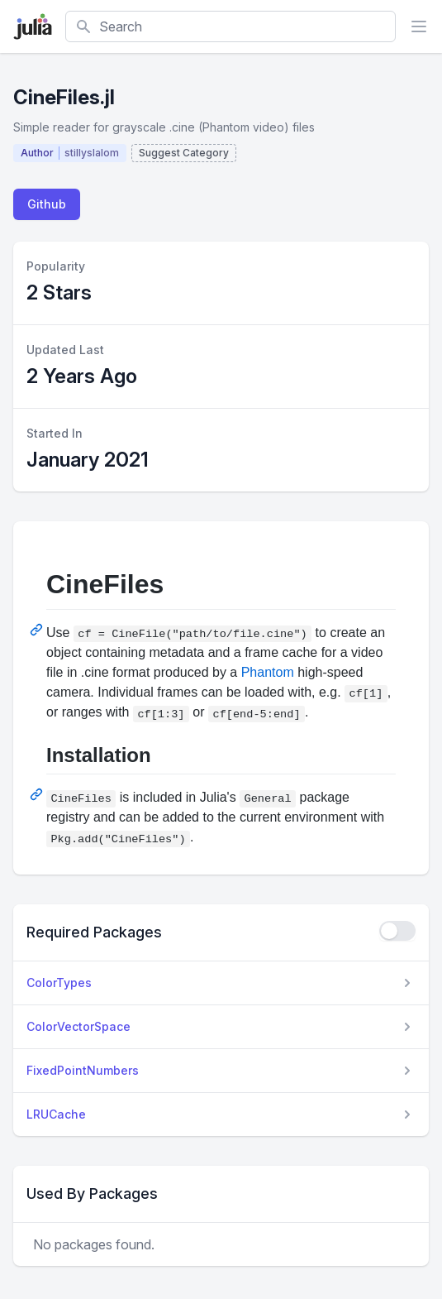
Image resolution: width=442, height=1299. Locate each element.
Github (46, 204)
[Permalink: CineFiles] (38, 629)
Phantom (267, 672)
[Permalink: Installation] (38, 794)
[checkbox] (397, 931)
